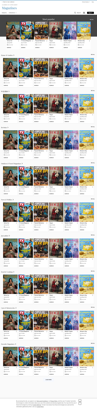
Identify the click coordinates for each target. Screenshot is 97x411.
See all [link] (92, 19)
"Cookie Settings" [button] (36, 405)
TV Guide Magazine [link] (26, 40)
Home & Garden (8, 55)
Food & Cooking (8, 272)
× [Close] (80, 402)
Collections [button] (13, 13)
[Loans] (84, 13)
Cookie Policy (40, 406)
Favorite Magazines (8, 344)
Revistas (5, 127)
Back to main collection (8, 2)
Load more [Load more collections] (48, 379)
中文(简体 (5, 91)
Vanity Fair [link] (9, 40)
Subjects (4, 13)
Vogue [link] (51, 40)
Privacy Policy (54, 401)
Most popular (48, 19)
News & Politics (7, 200)
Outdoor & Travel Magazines (12, 163)
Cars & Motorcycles (9, 308)
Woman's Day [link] (81, 40)
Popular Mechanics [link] (40, 40)
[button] (86, 2)
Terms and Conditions (42, 401)
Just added (5, 236)
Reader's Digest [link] (68, 40)
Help (93, 2)
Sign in (90, 13)
